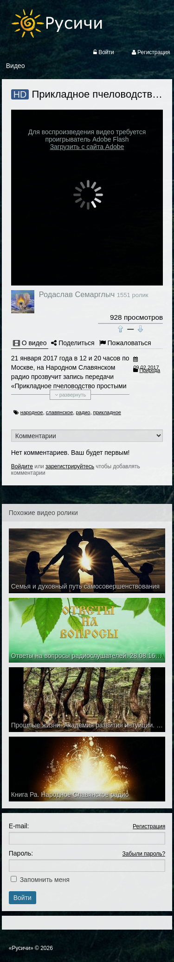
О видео (30, 343)
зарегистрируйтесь (69, 466)
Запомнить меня (45, 879)
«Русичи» (21, 948)
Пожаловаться (125, 343)
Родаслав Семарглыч (77, 294)
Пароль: (21, 853)
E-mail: (19, 826)
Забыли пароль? (144, 853)
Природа (150, 370)
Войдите (22, 466)
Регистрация (149, 826)
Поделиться (72, 343)
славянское (59, 412)
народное (31, 412)
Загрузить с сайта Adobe (87, 146)
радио (83, 412)
